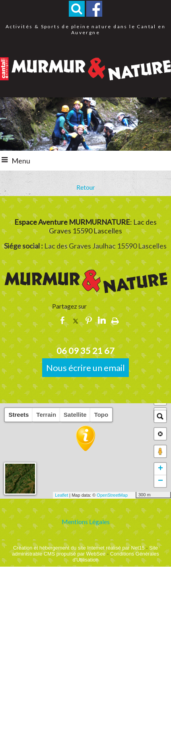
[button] (77, 9)
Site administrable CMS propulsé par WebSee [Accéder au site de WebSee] (85, 551)
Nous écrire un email (85, 367)
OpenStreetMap (112, 495)
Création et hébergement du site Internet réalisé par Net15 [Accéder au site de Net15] (79, 548)
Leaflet (61, 495)
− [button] (160, 481)
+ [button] (160, 469)
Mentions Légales (86, 521)
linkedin (102, 320)
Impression (115, 320)
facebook (62, 320)
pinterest (89, 320)
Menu (21, 160)
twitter (76, 320)
